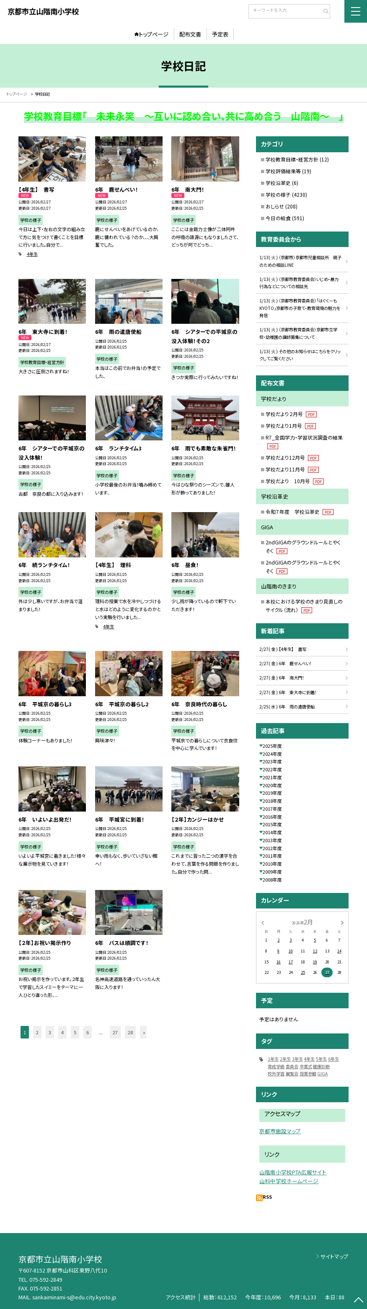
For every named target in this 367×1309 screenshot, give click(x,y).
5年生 (321, 1059)
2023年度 (272, 761)
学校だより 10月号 (295, 480)
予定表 (220, 34)
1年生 (273, 1059)
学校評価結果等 (283, 170)
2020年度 (272, 785)
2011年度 (272, 855)
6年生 (333, 1059)
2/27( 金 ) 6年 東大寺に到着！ (288, 692)
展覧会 (292, 1073)
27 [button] (115, 1032)
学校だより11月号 (292, 469)
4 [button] (62, 1032)
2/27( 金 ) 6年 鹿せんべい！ (285, 663)
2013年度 (272, 840)
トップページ (153, 34)
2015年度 (272, 824)
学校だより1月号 (291, 425)
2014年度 (272, 832)
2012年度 (272, 848)
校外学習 (276, 1073)
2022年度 (272, 769)
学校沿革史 (278, 182)
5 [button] (75, 1032)
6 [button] (87, 1032)
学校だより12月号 (292, 457)
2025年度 (272, 745)
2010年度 (272, 863)
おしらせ (275, 206)
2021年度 (272, 777)
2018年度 (272, 800)
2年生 (285, 1059)
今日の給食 (278, 217)
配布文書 (190, 34)
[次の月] (342, 922)
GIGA (322, 1073)
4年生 (32, 254)
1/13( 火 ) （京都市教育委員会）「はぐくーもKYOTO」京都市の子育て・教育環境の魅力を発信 (299, 307)
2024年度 (272, 753)
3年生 (297, 1059)
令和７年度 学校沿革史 (299, 511)
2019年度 (272, 792)
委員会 (292, 1066)
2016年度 (272, 816)
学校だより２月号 (291, 413)
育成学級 (276, 1066)
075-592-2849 (45, 1279)
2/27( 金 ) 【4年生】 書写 (282, 649)
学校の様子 (278, 194)
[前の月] (262, 922)
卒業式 (306, 1066)
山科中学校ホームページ (288, 1181)
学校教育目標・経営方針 (292, 159)
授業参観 (308, 1073)
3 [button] (50, 1032)
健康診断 (321, 1066)
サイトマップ (334, 1256)
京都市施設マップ (280, 1131)
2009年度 (272, 871)
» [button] (144, 1032)
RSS (267, 1196)
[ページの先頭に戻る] (359, 1301)
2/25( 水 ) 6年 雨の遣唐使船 (287, 706)
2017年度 (272, 808)
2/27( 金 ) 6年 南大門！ (281, 677)
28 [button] (130, 1032)
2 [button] (37, 1032)
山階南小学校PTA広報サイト (292, 1172)
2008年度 (272, 879)
